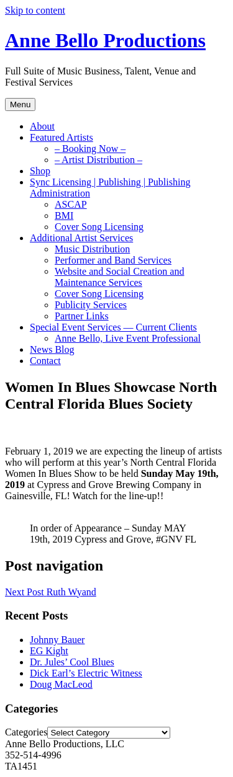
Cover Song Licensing (99, 226)
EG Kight (49, 651)
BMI (64, 215)
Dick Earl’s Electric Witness (86, 673)
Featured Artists (61, 137)
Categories (26, 732)
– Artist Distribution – (98, 159)
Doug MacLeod (61, 684)
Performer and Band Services (113, 260)
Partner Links (82, 316)
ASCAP (71, 204)
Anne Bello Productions (105, 40)
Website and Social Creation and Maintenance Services (119, 277)
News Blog (52, 349)
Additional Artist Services (81, 238)
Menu (20, 104)
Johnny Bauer (57, 639)
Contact (45, 360)
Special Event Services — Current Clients (113, 327)
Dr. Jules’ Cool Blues (72, 662)
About (42, 126)
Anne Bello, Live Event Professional (128, 338)
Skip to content (35, 10)
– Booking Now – (90, 148)
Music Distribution (92, 249)
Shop (40, 171)
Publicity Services (91, 305)
